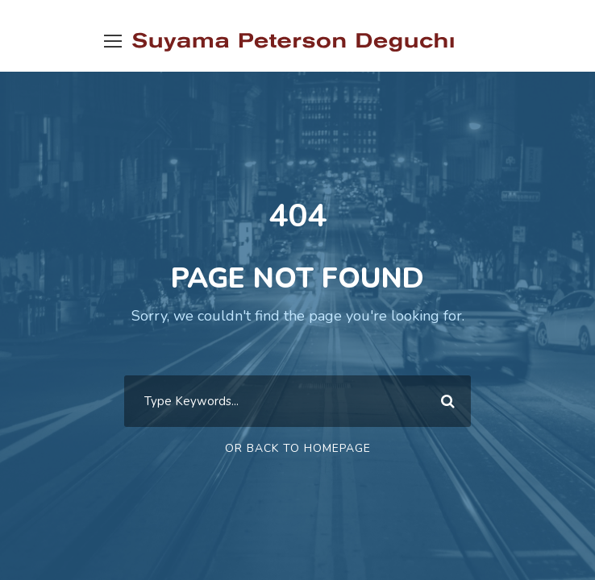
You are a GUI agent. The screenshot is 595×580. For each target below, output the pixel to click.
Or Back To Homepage (298, 448)
